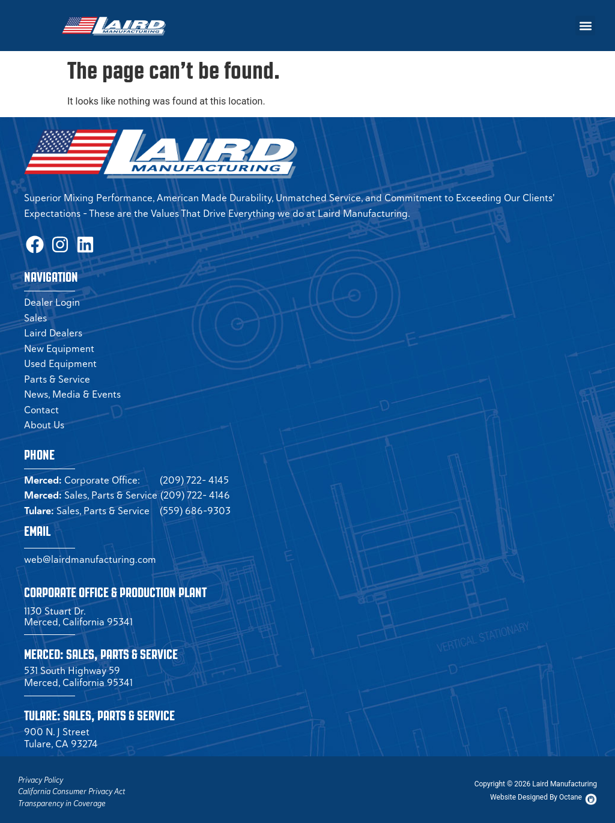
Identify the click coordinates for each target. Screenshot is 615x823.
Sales (35, 313)
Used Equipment (60, 359)
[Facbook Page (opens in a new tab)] (33, 242)
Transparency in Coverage (62, 799)
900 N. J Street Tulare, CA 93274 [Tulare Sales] (61, 733)
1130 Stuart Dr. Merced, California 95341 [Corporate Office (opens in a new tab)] (78, 612)
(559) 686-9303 (195, 506)
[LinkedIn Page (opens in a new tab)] (75, 242)
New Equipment (59, 344)
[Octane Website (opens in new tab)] (536, 793)
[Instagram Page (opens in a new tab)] (54, 242)
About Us (44, 420)
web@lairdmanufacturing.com (90, 555)
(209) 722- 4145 (194, 475)
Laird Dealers (53, 328)
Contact (41, 405)
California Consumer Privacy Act (71, 787)
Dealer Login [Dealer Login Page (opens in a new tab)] (52, 298)
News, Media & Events (72, 389)
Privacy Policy (40, 776)
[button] (585, 25)
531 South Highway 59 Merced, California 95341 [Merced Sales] (78, 672)
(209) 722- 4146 (195, 490)
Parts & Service (57, 374)
